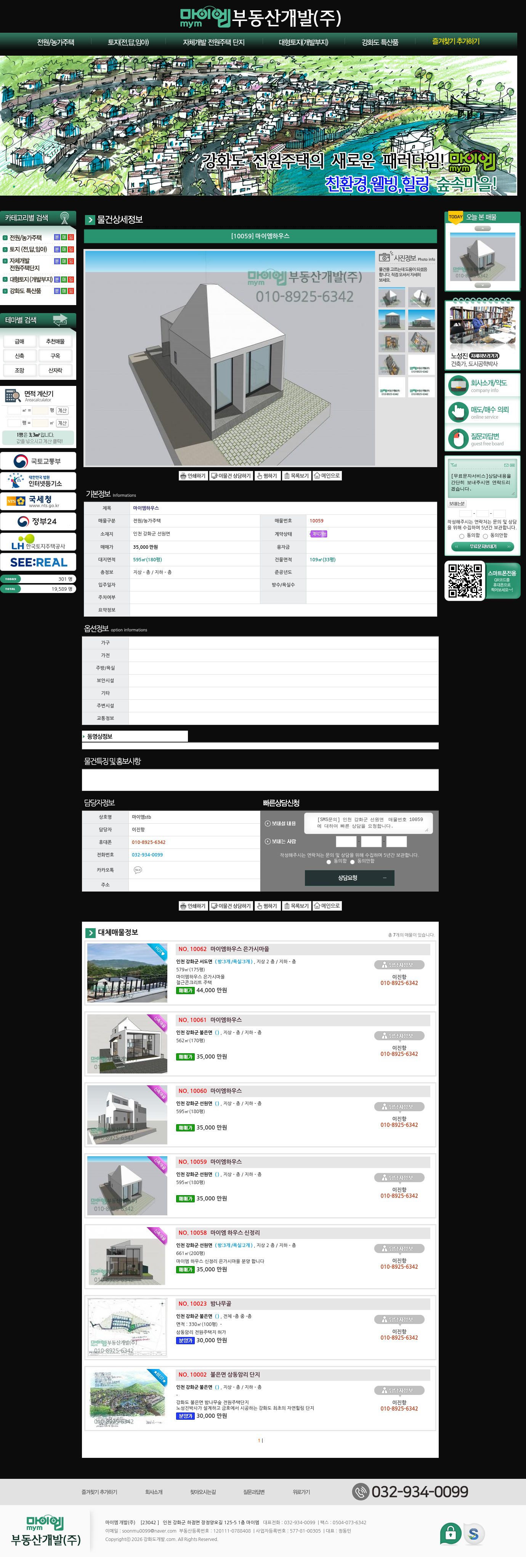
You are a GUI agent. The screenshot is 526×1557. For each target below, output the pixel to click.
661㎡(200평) (190, 1253)
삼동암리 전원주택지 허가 (201, 1332)
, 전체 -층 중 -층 (214, 1316)
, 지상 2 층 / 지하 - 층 (236, 961)
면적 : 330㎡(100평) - (199, 1324)
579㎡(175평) (190, 969)
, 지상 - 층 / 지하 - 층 (218, 1032)
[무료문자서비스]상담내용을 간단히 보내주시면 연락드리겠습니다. (482, 483)
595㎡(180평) (190, 1111)
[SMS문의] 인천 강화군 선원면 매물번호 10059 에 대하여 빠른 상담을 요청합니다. (371, 823)
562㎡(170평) (190, 1040)
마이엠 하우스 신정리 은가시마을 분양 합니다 (220, 1261)
